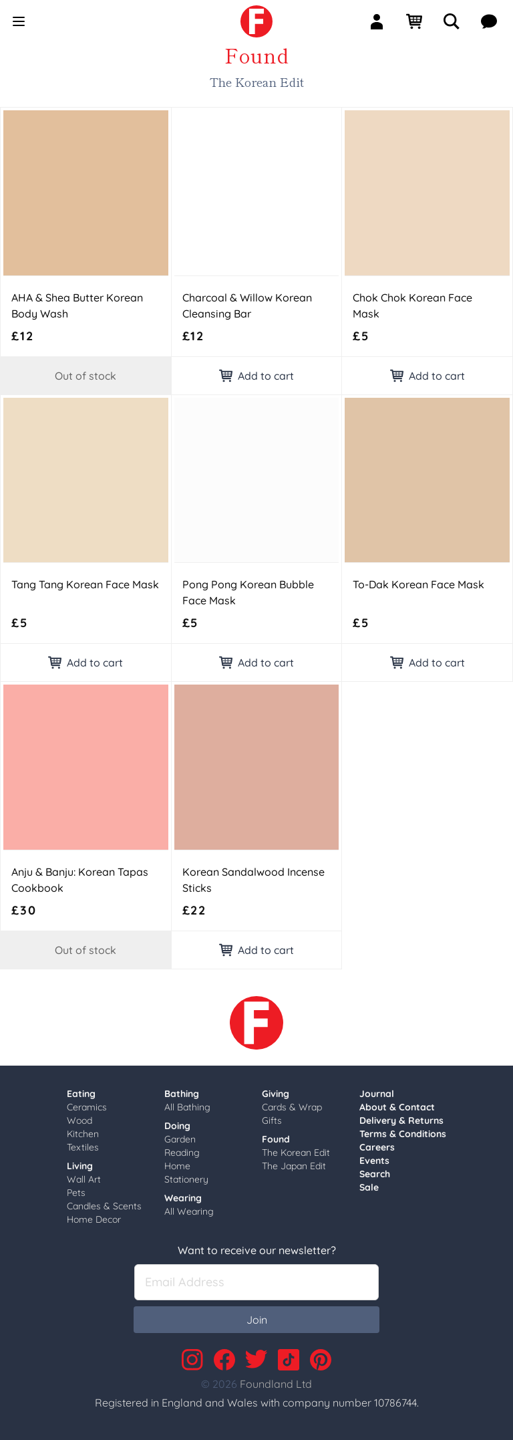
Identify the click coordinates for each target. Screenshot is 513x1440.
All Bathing (187, 1107)
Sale (369, 1187)
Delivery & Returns (401, 1120)
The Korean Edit (296, 1153)
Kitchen (83, 1134)
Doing (177, 1126)
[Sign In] (382, 21)
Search (374, 1174)
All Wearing (189, 1211)
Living (80, 1166)
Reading (182, 1153)
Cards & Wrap (292, 1107)
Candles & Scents (104, 1206)
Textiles (83, 1147)
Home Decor (94, 1219)
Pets (76, 1193)
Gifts (272, 1120)
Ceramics (87, 1107)
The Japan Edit (294, 1166)
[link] (256, 21)
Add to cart (256, 375)
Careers (377, 1147)
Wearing (183, 1198)
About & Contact (397, 1107)
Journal (376, 1094)
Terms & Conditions (402, 1134)
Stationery (186, 1179)
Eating (81, 1094)
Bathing (181, 1094)
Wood (79, 1120)
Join (256, 1319)
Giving (275, 1094)
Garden (180, 1139)
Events (374, 1161)
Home (177, 1166)
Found (276, 1139)
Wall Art (84, 1179)
